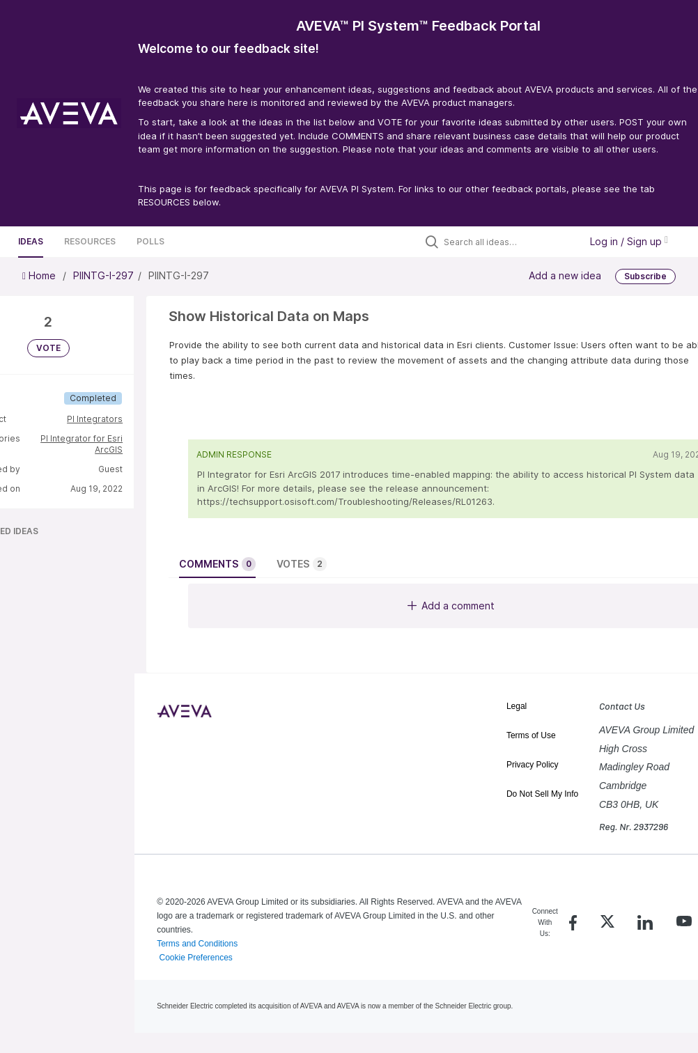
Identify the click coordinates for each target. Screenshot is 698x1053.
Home (40, 275)
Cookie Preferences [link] (195, 957)
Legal (516, 706)
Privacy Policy (532, 765)
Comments (217, 564)
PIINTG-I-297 (103, 275)
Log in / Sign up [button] (629, 241)
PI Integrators (95, 419)
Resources (90, 241)
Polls (150, 241)
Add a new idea (565, 275)
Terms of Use (531, 735)
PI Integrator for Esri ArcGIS (81, 444)
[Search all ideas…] (508, 241)
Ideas (30, 241)
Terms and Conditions (197, 944)
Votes (302, 564)
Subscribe (645, 276)
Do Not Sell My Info (542, 794)
